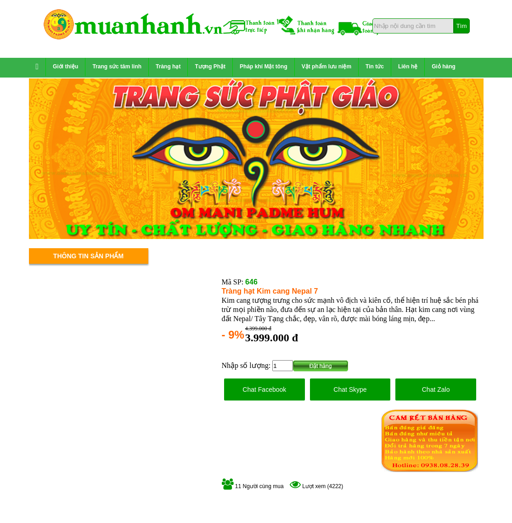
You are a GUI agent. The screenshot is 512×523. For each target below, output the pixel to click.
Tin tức (375, 66)
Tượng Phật (210, 66)
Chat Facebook (264, 389)
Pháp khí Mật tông (263, 66)
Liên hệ (407, 66)
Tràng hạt (168, 66)
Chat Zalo (436, 389)
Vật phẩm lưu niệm (326, 66)
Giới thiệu (65, 66)
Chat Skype (349, 389)
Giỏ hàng (444, 66)
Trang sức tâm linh (116, 66)
